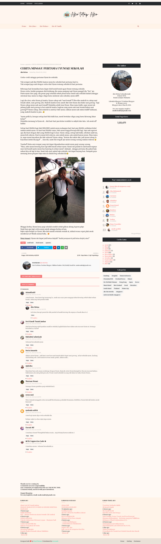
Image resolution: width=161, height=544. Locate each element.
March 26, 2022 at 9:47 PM (33, 368)
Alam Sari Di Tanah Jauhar (29, 505)
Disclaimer (38, 3)
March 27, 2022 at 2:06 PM (33, 429)
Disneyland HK (108, 279)
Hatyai (130, 279)
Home (22, 3)
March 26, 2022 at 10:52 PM (34, 383)
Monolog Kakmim (26, 529)
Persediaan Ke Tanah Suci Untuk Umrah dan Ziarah (121, 531)
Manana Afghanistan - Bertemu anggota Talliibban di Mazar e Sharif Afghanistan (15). (121, 519)
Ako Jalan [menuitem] (32, 26)
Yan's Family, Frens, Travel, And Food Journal (118, 516)
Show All (24, 535)
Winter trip (125, 288)
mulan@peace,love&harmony (113, 524)
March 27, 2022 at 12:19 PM (33, 412)
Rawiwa (113, 210)
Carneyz (113, 196)
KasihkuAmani (67, 511)
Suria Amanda (31, 351)
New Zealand (118, 285)
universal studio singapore (112, 295)
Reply (27, 302)
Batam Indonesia (125, 276)
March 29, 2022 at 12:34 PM (33, 443)
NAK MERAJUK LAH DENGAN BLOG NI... (117, 526)
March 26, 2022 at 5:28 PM (33, 339)
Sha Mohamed (115, 191)
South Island (107, 288)
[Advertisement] (80, 46)
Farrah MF (30, 428)
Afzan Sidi (65, 505)
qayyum (27, 64)
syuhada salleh (32, 410)
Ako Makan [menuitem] (44, 26)
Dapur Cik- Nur (67, 527)
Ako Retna (24, 72)
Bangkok (114, 276)
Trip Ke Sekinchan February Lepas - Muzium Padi (38, 520)
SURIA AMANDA (26, 518)
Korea (137, 282)
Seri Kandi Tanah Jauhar (36, 321)
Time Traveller (115, 224)
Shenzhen (133, 285)
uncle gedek (116, 229)
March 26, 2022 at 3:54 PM (33, 323)
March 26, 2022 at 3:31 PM (33, 294)
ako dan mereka (109, 291)
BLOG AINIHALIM (68, 516)
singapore (119, 291)
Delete (31, 302)
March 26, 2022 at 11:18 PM (33, 397)
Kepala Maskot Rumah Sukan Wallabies (34, 531)
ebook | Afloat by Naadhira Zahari (73, 513)
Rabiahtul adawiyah (34, 337)
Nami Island (107, 285)
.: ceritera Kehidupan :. (69, 522)
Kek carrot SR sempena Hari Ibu (73, 529)
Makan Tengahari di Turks (30, 526)
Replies (29, 305)
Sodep (112, 219)
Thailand (116, 288)
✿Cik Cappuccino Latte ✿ (36, 441)
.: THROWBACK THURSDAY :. (72, 524)
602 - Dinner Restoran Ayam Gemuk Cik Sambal (37, 514)
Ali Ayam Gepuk (108, 507)
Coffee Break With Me (28, 524)
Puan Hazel (114, 205)
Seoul (126, 285)
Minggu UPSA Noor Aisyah (71, 518)
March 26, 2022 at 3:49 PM (38, 309)
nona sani (30, 395)
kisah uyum (39, 242)
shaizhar (113, 201)
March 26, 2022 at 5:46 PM (33, 352)
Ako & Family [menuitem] (57, 26)
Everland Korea (120, 279)
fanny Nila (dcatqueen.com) (120, 186)
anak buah (30, 242)
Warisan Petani (32, 381)
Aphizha (29, 366)
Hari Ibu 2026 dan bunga (111, 513)
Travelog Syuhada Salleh (111, 505)
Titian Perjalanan (109, 529)
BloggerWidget (136, 233)
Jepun (131, 282)
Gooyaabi (55, 541)
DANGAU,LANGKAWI (69, 507)
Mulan (112, 215)
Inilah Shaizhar (25, 513)
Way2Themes (37, 541)
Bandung (106, 276)
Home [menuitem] (24, 26)
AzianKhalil (30, 292)
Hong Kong (123, 282)
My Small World (108, 511)
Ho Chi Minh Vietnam (110, 282)
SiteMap (29, 3)
